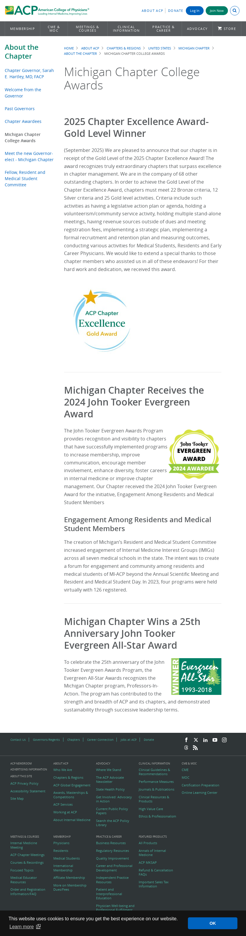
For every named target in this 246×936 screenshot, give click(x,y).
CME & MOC (54, 29)
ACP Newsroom (21, 763)
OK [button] (213, 923)
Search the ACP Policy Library (112, 823)
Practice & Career (163, 29)
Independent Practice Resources (112, 880)
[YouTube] (215, 740)
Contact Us (18, 740)
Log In (194, 10)
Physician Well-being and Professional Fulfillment (115, 908)
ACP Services (63, 804)
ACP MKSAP (148, 862)
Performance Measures (156, 782)
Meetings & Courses (87, 29)
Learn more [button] (21, 926)
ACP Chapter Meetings (27, 855)
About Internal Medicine (71, 820)
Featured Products (153, 837)
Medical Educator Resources (23, 880)
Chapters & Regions (124, 48)
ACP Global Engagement (71, 785)
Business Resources (111, 843)
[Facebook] (186, 740)
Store (230, 28)
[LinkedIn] (205, 740)
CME (185, 770)
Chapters (73, 740)
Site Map (17, 798)
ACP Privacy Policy (24, 783)
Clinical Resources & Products (154, 799)
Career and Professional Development (114, 868)
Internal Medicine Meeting (23, 845)
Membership (22, 28)
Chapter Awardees (23, 121)
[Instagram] (224, 740)
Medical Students (66, 858)
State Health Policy (110, 789)
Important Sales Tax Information (154, 884)
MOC (185, 777)
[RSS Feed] (195, 748)
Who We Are (62, 770)
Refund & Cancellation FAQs (156, 872)
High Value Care (151, 809)
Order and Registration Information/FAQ (27, 891)
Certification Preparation (200, 785)
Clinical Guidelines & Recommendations (154, 772)
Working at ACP (65, 812)
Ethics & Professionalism (157, 816)
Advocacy (197, 28)
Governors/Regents (46, 740)
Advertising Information (28, 769)
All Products (148, 843)
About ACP (153, 10)
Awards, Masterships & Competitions (70, 795)
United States (159, 48)
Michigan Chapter (194, 48)
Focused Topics (21, 870)
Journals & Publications (156, 789)
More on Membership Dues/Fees (70, 887)
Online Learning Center (199, 793)
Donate (175, 10)
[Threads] (186, 748)
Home (69, 48)
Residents (60, 851)
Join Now (217, 10)
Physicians (61, 843)
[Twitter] (196, 740)
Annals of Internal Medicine (152, 853)
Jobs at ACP (129, 740)
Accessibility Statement (27, 791)
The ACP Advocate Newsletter (110, 779)
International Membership (63, 868)
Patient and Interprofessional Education (109, 893)
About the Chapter (22, 51)
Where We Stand (108, 770)
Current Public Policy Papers (112, 811)
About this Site (21, 776)
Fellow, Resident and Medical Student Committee (25, 178)
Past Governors (20, 108)
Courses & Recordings (27, 862)
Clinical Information (126, 29)
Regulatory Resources (112, 851)
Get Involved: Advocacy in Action (114, 799)
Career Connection (100, 740)
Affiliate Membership (69, 878)
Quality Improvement (112, 858)
